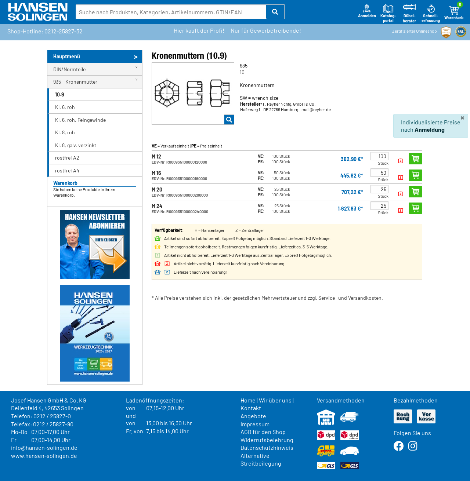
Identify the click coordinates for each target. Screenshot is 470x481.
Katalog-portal (388, 13)
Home (248, 400)
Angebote (253, 415)
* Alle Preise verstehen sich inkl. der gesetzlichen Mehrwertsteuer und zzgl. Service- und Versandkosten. (267, 298)
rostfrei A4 (67, 170)
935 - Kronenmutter (75, 82)
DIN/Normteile (69, 69)
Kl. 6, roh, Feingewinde (80, 120)
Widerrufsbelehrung (267, 439)
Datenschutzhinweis (267, 447)
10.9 (59, 94)
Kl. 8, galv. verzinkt (75, 145)
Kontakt (251, 407)
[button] (275, 11)
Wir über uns (275, 400)
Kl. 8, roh (65, 132)
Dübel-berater (409, 13)
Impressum (255, 423)
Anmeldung (430, 129)
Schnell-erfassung (431, 13)
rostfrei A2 (67, 157)
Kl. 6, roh (65, 107)
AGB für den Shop (263, 431)
